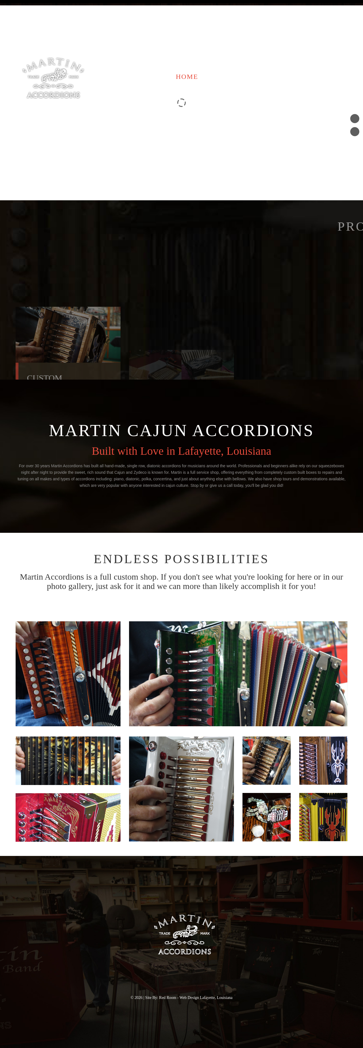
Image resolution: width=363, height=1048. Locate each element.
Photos (332, 76)
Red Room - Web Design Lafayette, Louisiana (196, 998)
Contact (288, 76)
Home (187, 76)
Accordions (234, 76)
